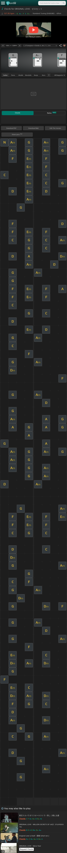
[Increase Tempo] (20, 45)
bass (43, 75)
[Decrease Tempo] (3, 45)
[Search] (63, 3)
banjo (36, 75)
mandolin (28, 75)
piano (13, 75)
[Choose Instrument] (48, 75)
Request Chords (26, 849)
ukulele (20, 75)
